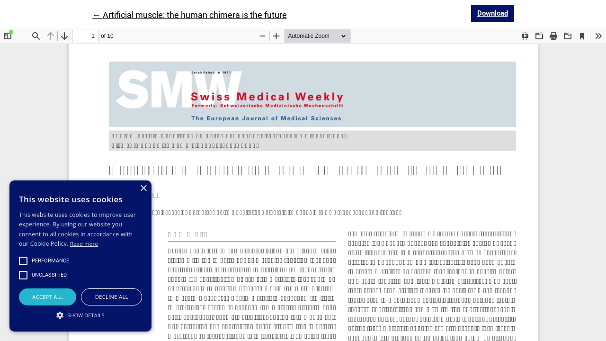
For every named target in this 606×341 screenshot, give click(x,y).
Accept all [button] (47, 296)
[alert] (80, 256)
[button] (80, 315)
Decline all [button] (111, 296)
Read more (84, 243)
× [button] (143, 188)
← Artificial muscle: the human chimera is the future (189, 15)
